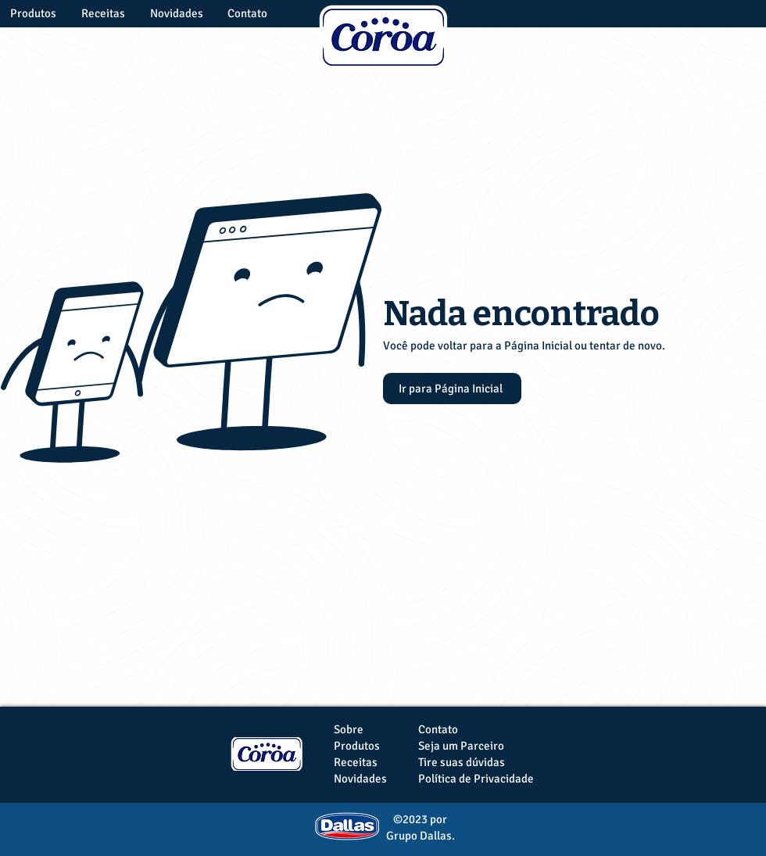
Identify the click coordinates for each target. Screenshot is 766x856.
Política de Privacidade (476, 779)
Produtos (357, 746)
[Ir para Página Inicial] (452, 388)
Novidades (360, 779)
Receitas (356, 762)
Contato (438, 729)
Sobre (348, 729)
